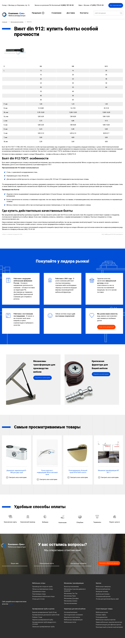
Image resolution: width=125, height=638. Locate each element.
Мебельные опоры (38, 581)
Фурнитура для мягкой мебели (74, 607)
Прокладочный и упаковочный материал (109, 625)
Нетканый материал (70, 610)
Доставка (71, 13)
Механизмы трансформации (74, 581)
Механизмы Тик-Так (70, 592)
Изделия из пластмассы (72, 615)
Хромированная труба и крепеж (43, 607)
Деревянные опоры (39, 590)
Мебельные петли (70, 620)
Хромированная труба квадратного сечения (44, 621)
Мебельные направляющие (73, 618)
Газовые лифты (101, 613)
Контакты (84, 13)
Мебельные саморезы (103, 585)
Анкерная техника (102, 590)
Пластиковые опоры (39, 592)
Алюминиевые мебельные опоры (43, 595)
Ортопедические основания (73, 613)
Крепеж (98, 581)
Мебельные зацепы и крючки (105, 618)
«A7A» (11, 602)
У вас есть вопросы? (106, 325)
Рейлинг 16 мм (37, 615)
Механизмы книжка (70, 599)
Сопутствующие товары (104, 607)
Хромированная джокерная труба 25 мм (45, 613)
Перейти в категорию (42, 382)
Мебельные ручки (102, 610)
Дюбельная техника (102, 592)
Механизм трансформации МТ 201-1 (108, 470)
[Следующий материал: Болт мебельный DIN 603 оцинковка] (112, 233)
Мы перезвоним (115, 5)
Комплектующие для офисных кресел (108, 623)
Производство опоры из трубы (42, 585)
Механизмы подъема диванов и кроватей (75, 588)
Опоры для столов (38, 597)
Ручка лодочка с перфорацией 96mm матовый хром (47, 471)
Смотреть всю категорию (18, 476)
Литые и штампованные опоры (42, 587)
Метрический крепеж (103, 587)
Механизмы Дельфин (71, 597)
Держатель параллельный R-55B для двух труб (16, 470)
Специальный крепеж (103, 595)
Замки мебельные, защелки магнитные (109, 620)
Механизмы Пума (70, 594)
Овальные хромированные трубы (43, 625)
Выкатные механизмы (71, 585)
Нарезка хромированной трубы (42, 618)
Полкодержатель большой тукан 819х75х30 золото (78, 470)
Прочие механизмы (70, 601)
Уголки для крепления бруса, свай (107, 597)
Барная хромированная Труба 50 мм (44, 610)
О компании (56, 13)
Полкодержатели (101, 615)
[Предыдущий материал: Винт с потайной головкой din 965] (12, 233)
